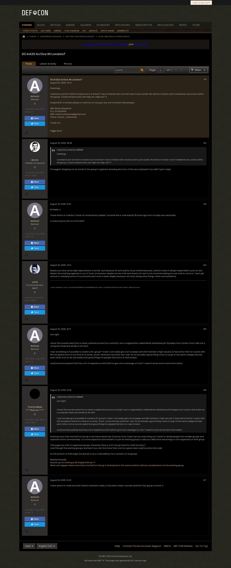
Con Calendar (71, 30)
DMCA (167, 546)
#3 (204, 204)
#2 (204, 143)
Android (93, 30)
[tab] (29, 64)
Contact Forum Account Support (142, 546)
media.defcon (143, 25)
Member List (123, 30)
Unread (57, 30)
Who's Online (107, 30)
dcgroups (103, 25)
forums (27, 25)
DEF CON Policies (183, 546)
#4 (204, 265)
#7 (204, 480)
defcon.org (122, 25)
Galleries (85, 25)
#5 (204, 329)
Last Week (46, 30)
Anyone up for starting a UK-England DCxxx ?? (72, 462)
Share (35, 118)
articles (55, 25)
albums (70, 25)
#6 (204, 390)
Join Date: (30, 109)
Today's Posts (30, 30)
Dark (29, 546)
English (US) (47, 546)
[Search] (129, 70)
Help (117, 546)
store (196, 25)
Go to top (201, 546)
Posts (29, 63)
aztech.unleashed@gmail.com (70, 114)
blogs (41, 25)
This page (55, 445)
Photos (68, 63)
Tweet (34, 124)
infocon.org (165, 25)
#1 (205, 79)
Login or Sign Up (201, 2)
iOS (84, 30)
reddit (183, 25)
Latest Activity (48, 63)
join (131, 44)
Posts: (28, 112)
